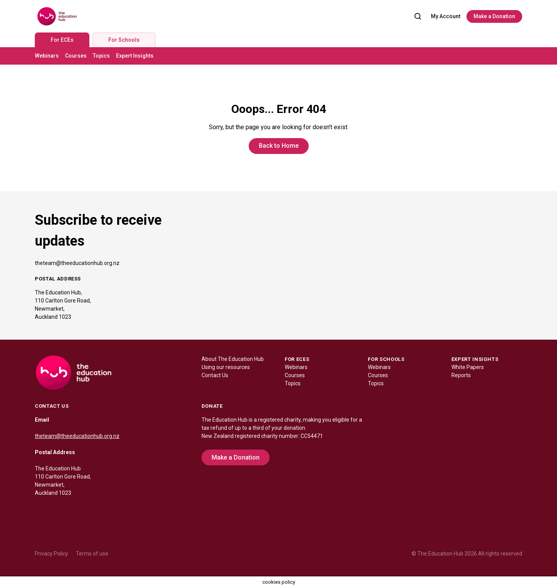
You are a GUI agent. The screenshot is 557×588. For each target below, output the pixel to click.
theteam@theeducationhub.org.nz (77, 263)
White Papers (467, 367)
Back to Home (279, 145)
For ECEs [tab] (62, 40)
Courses (76, 56)
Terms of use (92, 553)
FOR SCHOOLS (386, 359)
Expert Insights (135, 56)
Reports (461, 375)
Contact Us (215, 375)
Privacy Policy (51, 553)
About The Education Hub (233, 359)
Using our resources (226, 367)
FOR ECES (297, 359)
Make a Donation (494, 16)
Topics (101, 56)
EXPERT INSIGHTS (475, 359)
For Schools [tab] (124, 40)
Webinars (47, 56)
